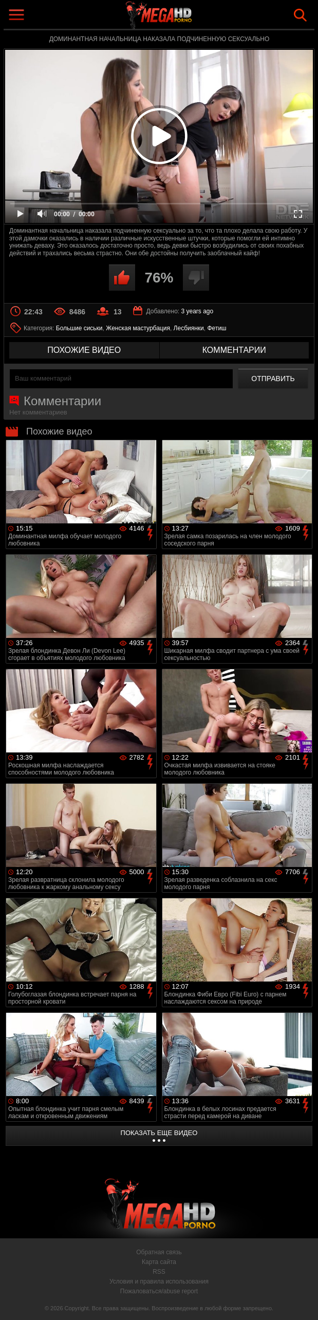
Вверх (302, 1301)
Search (300, 15)
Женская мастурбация (138, 328)
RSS (159, 1271)
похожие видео (84, 350)
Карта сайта (159, 1262)
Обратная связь (158, 1252)
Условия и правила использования (159, 1281)
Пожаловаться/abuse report (159, 1291)
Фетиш (216, 328)
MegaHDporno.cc (182, 17)
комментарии (234, 350)
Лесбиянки (189, 328)
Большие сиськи (79, 328)
